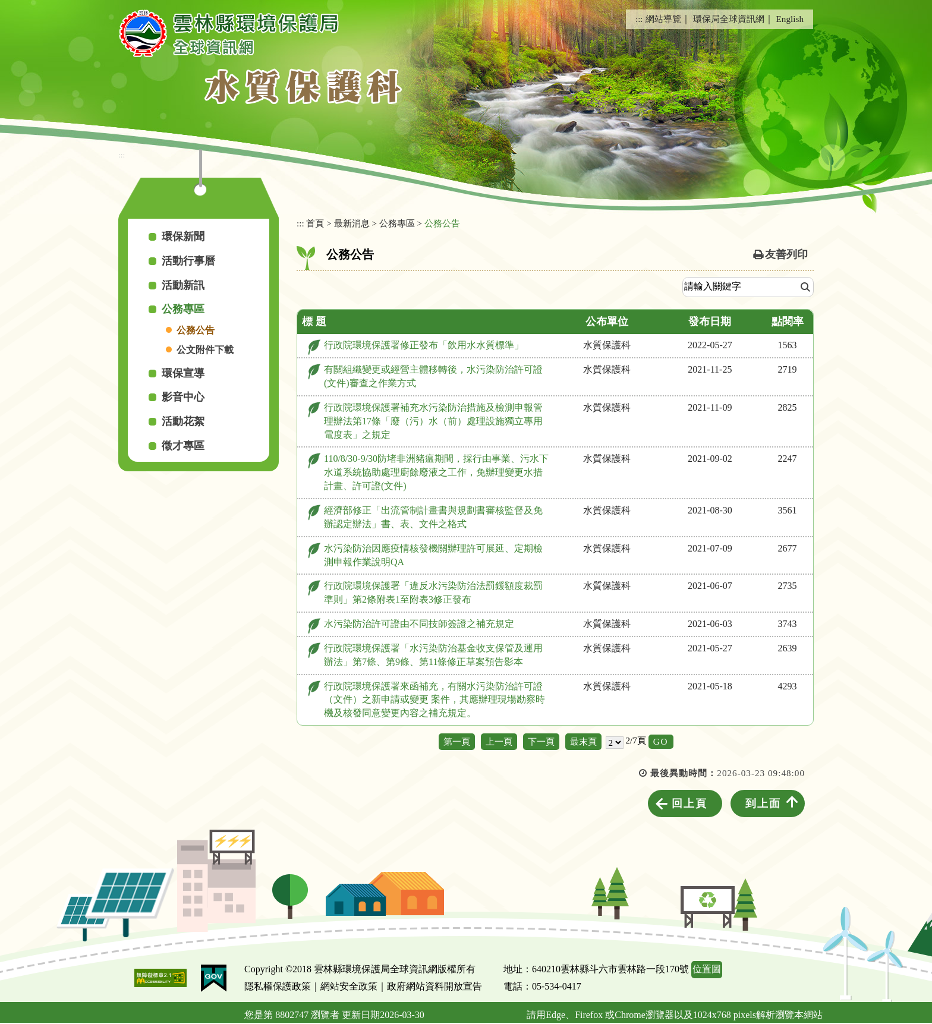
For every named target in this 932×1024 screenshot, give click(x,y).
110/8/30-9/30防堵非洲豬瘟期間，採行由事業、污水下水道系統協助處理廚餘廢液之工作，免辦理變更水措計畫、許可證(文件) (436, 472)
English (790, 19)
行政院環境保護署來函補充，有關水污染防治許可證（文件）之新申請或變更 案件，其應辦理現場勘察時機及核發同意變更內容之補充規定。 (434, 700)
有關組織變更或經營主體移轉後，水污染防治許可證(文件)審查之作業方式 (433, 376)
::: (639, 19)
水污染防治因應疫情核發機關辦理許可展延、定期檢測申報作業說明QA (433, 555)
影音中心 (183, 397)
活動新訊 (183, 285)
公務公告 (196, 330)
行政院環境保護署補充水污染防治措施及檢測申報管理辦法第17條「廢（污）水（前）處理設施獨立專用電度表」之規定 (433, 421)
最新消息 (352, 223)
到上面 (763, 803)
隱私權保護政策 (277, 986)
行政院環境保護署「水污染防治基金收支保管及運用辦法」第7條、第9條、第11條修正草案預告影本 (433, 655)
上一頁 (499, 741)
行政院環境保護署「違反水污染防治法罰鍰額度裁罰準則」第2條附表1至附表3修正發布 (433, 592)
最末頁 (583, 741)
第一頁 (456, 741)
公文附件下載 (205, 350)
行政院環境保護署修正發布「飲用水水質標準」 (424, 345)
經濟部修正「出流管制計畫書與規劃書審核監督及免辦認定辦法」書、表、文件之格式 (433, 517)
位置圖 (706, 969)
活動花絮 (183, 421)
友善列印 (786, 254)
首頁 (315, 223)
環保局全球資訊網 (728, 19)
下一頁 (541, 741)
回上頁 (689, 803)
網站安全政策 (348, 986)
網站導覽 (663, 19)
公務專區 (183, 309)
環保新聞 (183, 236)
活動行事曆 (188, 261)
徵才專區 (183, 446)
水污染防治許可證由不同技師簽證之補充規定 (419, 624)
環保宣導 (183, 373)
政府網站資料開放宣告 (434, 986)
